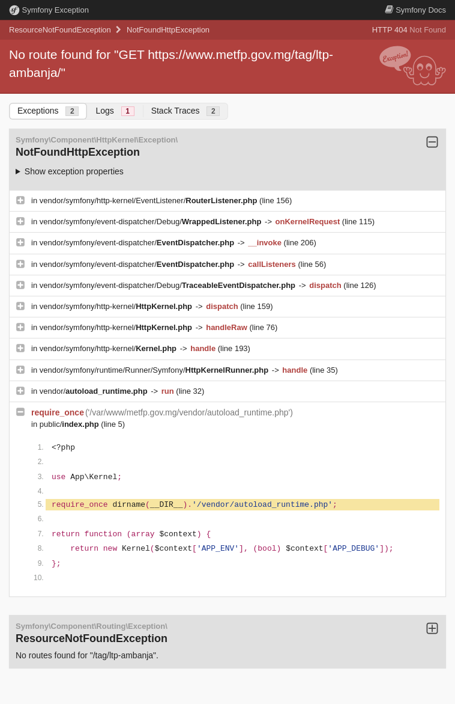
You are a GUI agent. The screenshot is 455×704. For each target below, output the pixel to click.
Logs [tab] (114, 111)
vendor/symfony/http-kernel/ (117, 306)
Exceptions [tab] (48, 111)
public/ (70, 424)
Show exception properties (74, 171)
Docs (415, 9)
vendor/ (95, 391)
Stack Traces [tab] (185, 111)
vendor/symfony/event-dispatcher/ (138, 242)
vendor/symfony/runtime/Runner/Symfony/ (155, 370)
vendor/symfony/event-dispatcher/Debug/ (152, 221)
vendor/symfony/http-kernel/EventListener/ (149, 200)
